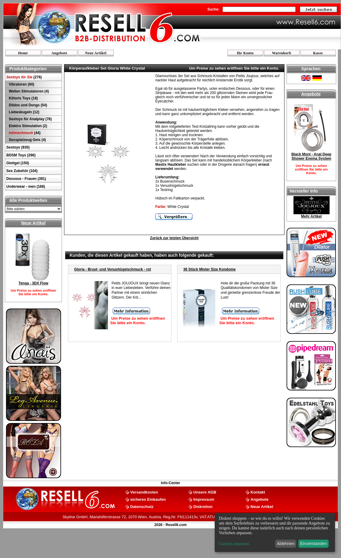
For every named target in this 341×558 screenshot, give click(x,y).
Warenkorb (281, 53)
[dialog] (275, 532)
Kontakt (257, 492)
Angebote (59, 53)
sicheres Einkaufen (148, 499)
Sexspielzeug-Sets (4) (27, 140)
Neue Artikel (95, 53)
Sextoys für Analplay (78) (30, 119)
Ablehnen (286, 543)
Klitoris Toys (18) (23, 98)
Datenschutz (141, 506)
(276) (24, 77)
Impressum (203, 499)
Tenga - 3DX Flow (33, 283)
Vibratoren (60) (21, 84)
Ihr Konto (245, 53)
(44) (24, 133)
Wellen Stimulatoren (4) (28, 91)
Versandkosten (144, 492)
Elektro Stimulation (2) (27, 126)
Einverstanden (313, 543)
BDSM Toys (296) (20, 155)
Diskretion (203, 506)
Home (23, 53)
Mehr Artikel (311, 216)
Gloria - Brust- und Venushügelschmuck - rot (112, 269)
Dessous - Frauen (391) (26, 179)
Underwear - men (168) (25, 186)
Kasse (318, 53)
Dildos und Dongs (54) (27, 105)
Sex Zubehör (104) (22, 171)
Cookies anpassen (234, 543)
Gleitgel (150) (17, 163)
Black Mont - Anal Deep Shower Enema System (311, 156)
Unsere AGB (204, 492)
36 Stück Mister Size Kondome (209, 269)
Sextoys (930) (17, 147)
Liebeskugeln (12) (23, 112)
